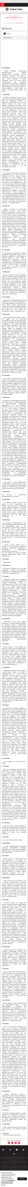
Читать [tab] (8, 30)
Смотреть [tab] (9, 34)
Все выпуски (14, 16)
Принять (22, 1178)
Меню (2, 2)
